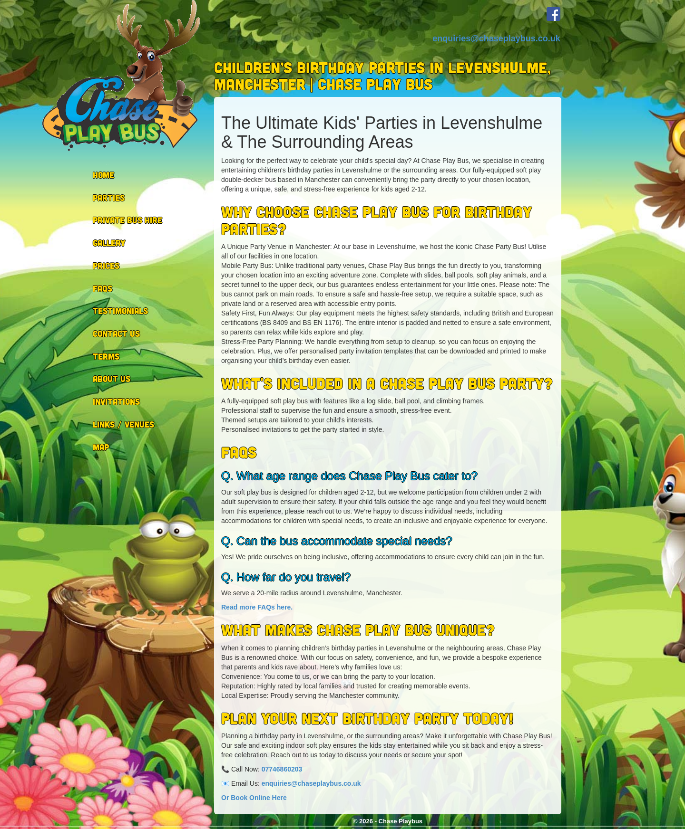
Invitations (116, 401)
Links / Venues (123, 424)
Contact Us (116, 333)
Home (103, 175)
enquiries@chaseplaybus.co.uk (496, 38)
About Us (111, 378)
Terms (106, 356)
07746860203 (282, 769)
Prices (106, 265)
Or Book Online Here (254, 797)
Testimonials (120, 310)
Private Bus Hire (127, 220)
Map (101, 447)
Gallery (109, 243)
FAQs (102, 288)
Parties (109, 197)
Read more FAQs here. (257, 607)
